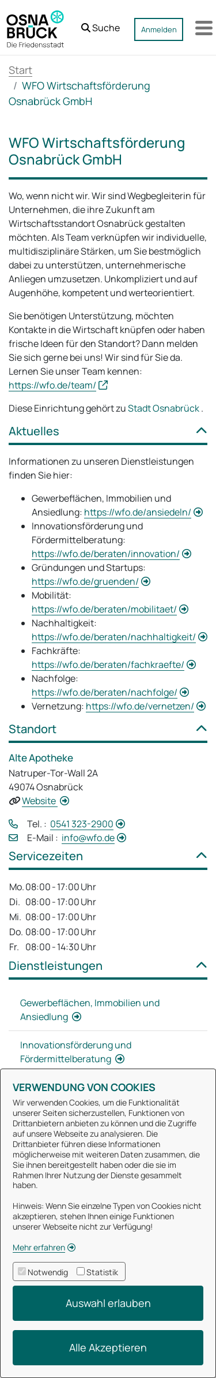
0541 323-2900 (81, 823)
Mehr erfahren (39, 1247)
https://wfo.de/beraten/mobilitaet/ (104, 609)
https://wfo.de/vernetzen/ (140, 706)
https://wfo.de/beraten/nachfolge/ (104, 692)
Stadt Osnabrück (164, 408)
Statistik (102, 1272)
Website (40, 800)
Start (20, 70)
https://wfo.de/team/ (52, 385)
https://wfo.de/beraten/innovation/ (106, 553)
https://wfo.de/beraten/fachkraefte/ (108, 664)
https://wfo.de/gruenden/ (85, 581)
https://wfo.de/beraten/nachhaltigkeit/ (114, 636)
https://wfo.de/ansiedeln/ (137, 512)
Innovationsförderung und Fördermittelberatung (75, 1052)
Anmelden (159, 29)
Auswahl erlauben (108, 1303)
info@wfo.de (88, 837)
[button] (100, 25)
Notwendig (48, 1272)
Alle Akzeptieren (108, 1347)
